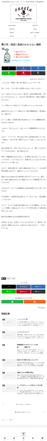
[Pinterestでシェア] (23, 73)
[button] (38, 73)
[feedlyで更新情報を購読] (12, 301)
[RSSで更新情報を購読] (35, 301)
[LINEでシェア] (9, 73)
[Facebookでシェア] (23, 68)
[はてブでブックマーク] (38, 68)
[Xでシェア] (9, 68)
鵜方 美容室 (11, 278)
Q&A (4, 278)
